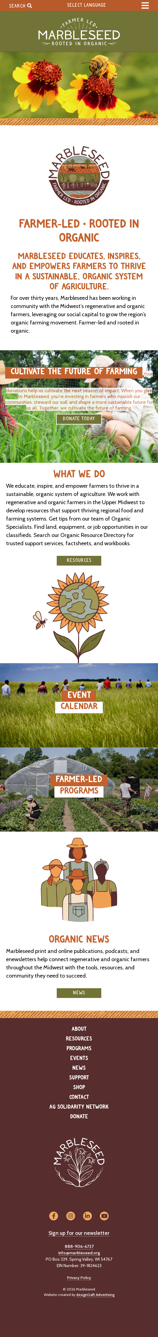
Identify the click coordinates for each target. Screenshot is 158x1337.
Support (79, 1078)
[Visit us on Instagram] (71, 1216)
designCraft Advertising (95, 1294)
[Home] (79, 32)
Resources (79, 1039)
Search (20, 5)
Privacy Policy (79, 1277)
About (79, 1029)
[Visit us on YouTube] (104, 1216)
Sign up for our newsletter (79, 1233)
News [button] (79, 993)
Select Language (86, 5)
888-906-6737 (79, 1246)
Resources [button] (79, 560)
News (79, 1068)
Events (79, 1058)
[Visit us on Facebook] (53, 1216)
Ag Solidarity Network (79, 1107)
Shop (79, 1087)
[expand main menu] (145, 5)
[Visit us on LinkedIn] (87, 1216)
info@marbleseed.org (79, 1253)
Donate (79, 1117)
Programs (79, 1048)
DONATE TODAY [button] (79, 419)
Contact (79, 1097)
